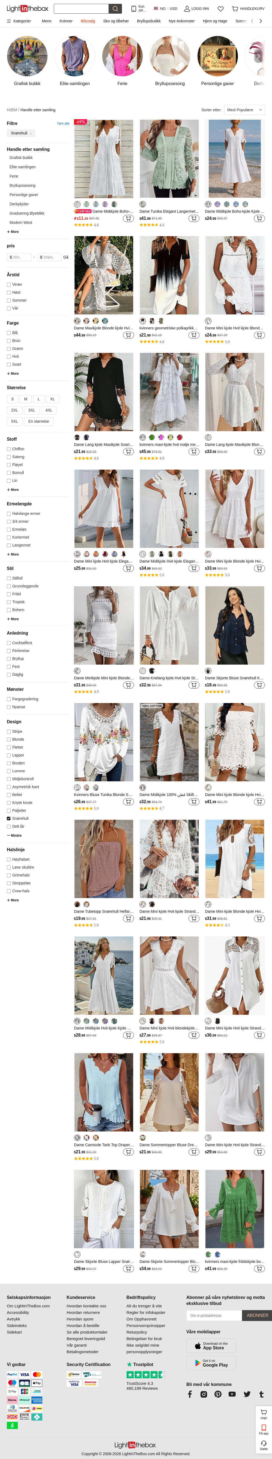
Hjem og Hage (215, 21)
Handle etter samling (37, 110)
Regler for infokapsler (146, 1312)
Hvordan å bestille (83, 1325)
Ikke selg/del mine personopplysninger (144, 1348)
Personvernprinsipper (146, 1325)
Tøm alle (63, 123)
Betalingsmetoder (82, 1351)
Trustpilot (140, 1364)
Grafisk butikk (21, 157)
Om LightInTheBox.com (28, 1306)
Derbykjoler (19, 204)
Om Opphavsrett (142, 1319)
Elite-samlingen (23, 167)
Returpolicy (137, 1332)
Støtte (264, 1449)
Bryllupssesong (22, 185)
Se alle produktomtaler (87, 1332)
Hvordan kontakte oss (86, 1306)
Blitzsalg (88, 21)
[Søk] (81, 9)
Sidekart (14, 1332)
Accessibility (18, 1312)
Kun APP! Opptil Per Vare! (143, 9)
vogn (266, 1413)
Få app (263, 1433)
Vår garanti (76, 1345)
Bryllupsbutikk (148, 21)
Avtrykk (13, 1319)
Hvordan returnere (83, 1312)
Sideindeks (17, 1325)
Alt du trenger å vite (144, 1306)
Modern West (21, 222)
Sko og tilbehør (116, 21)
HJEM (13, 110)
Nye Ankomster (182, 21)
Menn (47, 21)
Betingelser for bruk (144, 1338)
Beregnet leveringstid (86, 1338)
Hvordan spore (80, 1319)
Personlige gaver (24, 195)
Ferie (14, 176)
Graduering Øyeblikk (27, 213)
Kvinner (66, 21)
